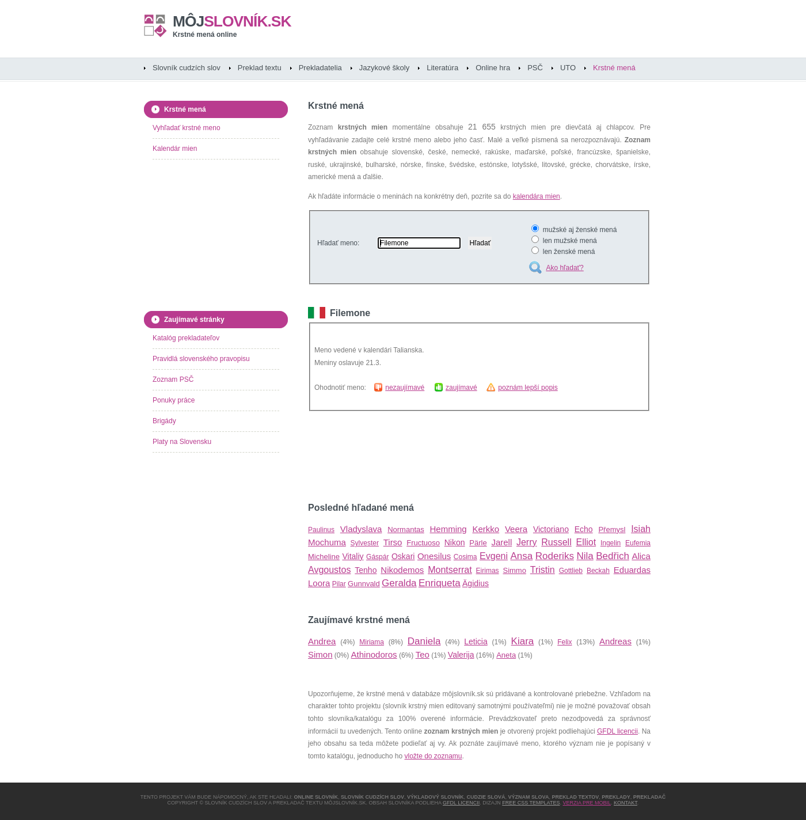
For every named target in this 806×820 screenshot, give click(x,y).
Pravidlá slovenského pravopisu (201, 359)
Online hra (493, 67)
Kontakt (625, 803)
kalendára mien (536, 196)
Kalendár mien (175, 149)
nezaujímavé (404, 388)
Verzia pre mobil (586, 803)
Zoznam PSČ (173, 379)
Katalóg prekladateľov (186, 338)
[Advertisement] (442, 456)
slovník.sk (232, 21)
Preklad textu (260, 67)
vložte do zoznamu (433, 756)
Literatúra (442, 67)
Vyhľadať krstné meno (186, 128)
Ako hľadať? (564, 268)
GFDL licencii (617, 731)
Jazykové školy (384, 67)
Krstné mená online (205, 35)
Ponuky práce (174, 400)
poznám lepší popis (527, 388)
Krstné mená (614, 67)
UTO (568, 67)
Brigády (164, 421)
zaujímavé (461, 388)
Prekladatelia (320, 67)
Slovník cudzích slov (186, 67)
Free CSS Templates (531, 803)
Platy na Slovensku (182, 442)
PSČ (535, 67)
